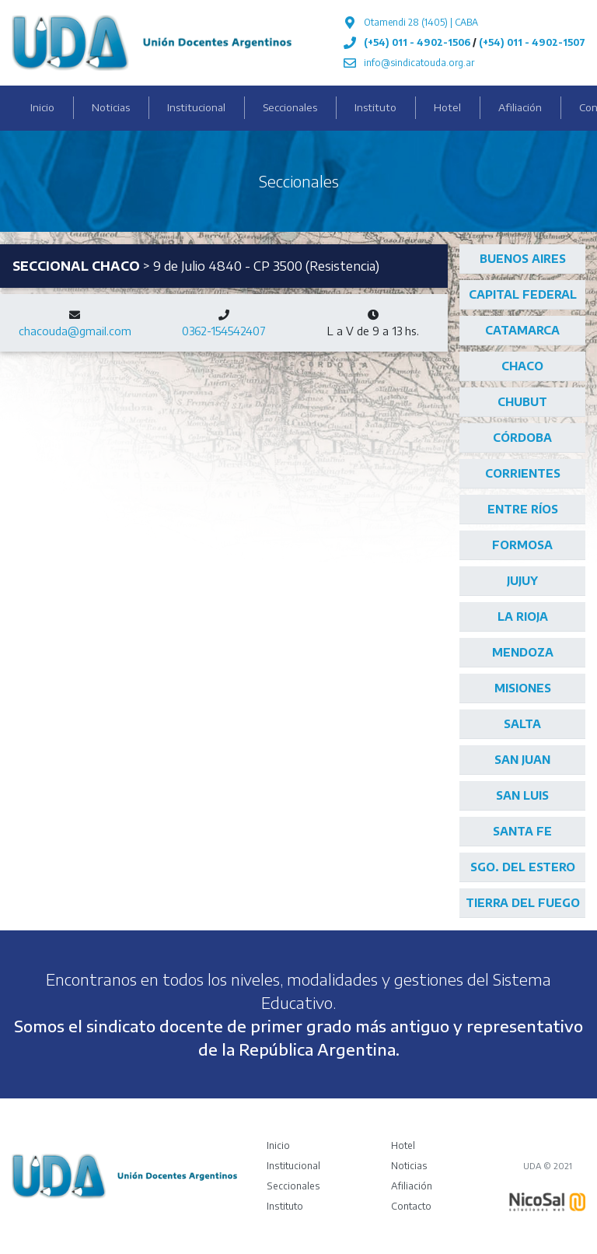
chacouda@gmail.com (75, 331)
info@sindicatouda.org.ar (419, 62)
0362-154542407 (224, 331)
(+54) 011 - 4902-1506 (417, 42)
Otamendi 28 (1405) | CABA (421, 22)
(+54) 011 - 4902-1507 (532, 42)
